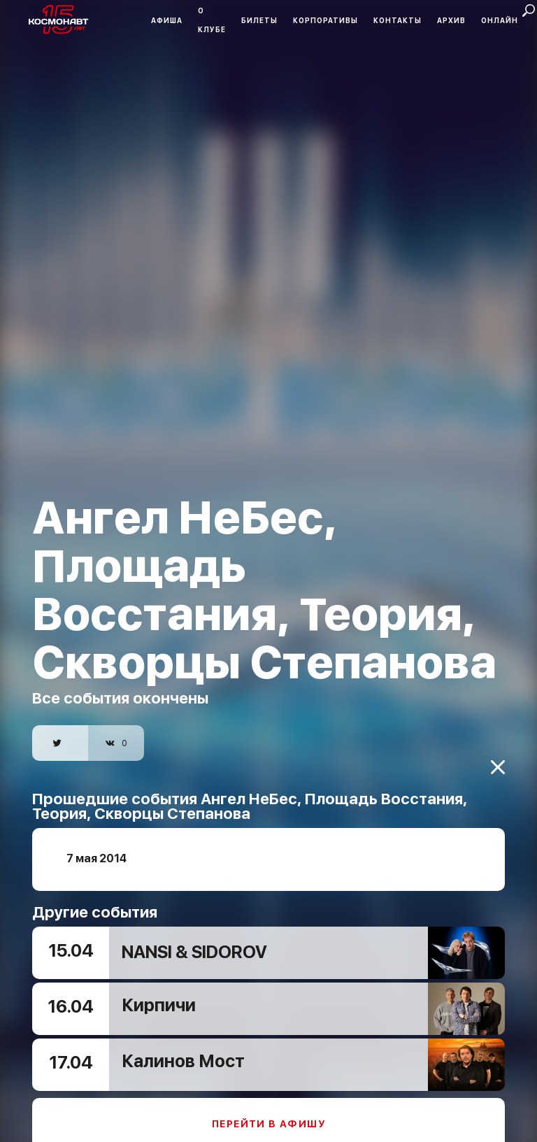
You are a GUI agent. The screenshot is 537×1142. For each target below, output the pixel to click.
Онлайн (499, 20)
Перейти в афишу (268, 1108)
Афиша (166, 20)
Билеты (259, 20)
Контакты (397, 20)
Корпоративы (325, 20)
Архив (451, 20)
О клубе (212, 20)
